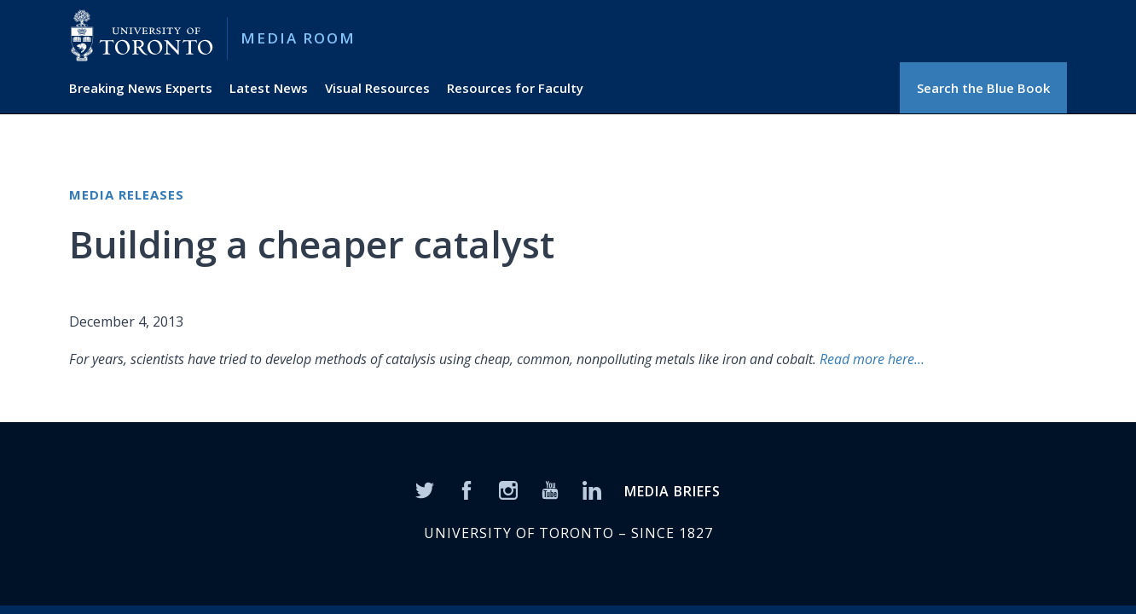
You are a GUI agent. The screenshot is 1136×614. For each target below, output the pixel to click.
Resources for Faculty (515, 87)
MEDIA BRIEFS (672, 491)
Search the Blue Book (983, 87)
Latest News (268, 87)
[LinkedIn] (592, 488)
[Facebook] (466, 488)
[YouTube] (550, 488)
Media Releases (126, 194)
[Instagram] (508, 488)
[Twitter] (424, 488)
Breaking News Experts (140, 87)
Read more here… (872, 359)
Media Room (298, 38)
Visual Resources (377, 87)
